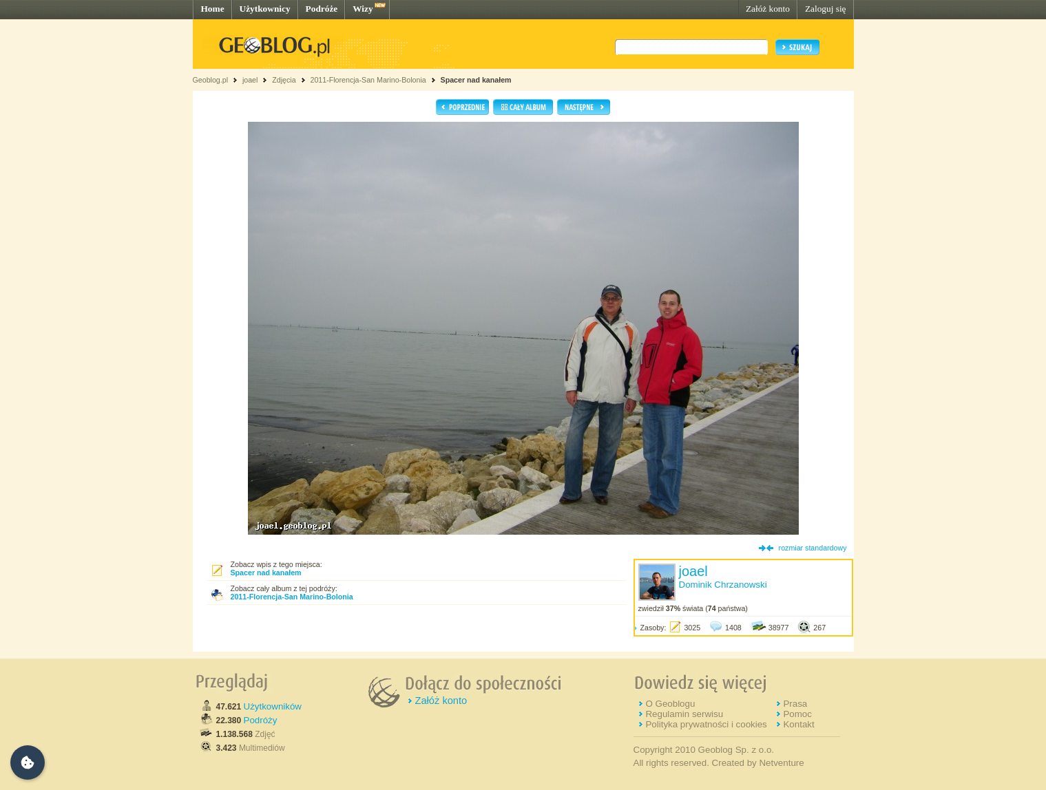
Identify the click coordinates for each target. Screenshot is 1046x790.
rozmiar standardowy (813, 548)
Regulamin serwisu (684, 714)
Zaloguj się (825, 8)
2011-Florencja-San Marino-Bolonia (368, 80)
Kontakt (798, 724)
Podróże (322, 8)
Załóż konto (768, 8)
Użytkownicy (265, 8)
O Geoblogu (670, 703)
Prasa (795, 703)
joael (250, 80)
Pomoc (797, 714)
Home (212, 8)
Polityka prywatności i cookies (705, 724)
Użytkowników (273, 706)
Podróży (261, 720)
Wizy (363, 8)
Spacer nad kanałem (476, 80)
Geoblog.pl (211, 80)
